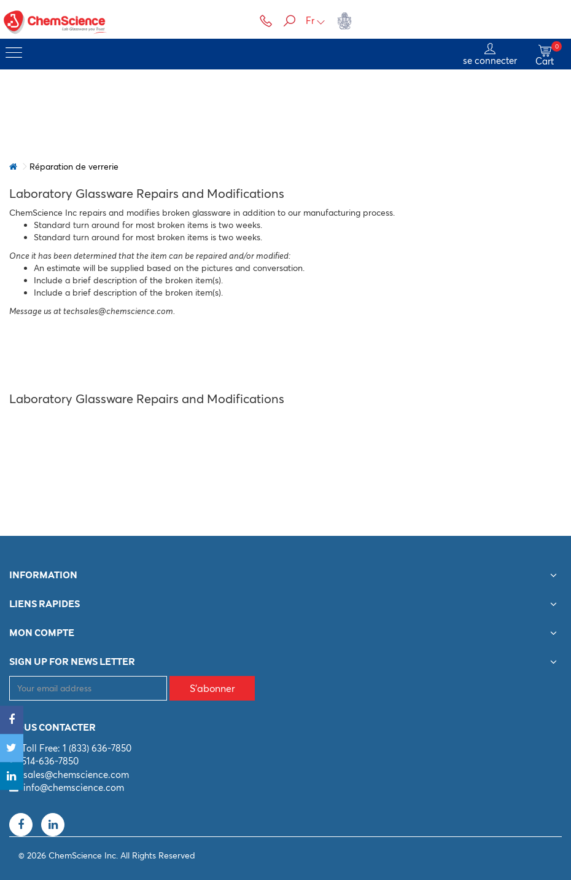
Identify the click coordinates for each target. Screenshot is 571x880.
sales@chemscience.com (76, 774)
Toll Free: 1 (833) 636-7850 (76, 748)
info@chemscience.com (73, 787)
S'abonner (212, 688)
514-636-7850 (50, 761)
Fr (315, 20)
